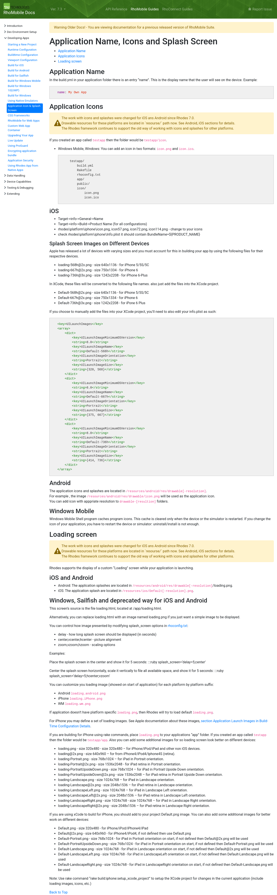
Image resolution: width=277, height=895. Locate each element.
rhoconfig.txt (177, 626)
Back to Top (58, 892)
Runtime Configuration (22, 49)
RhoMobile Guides (145, 9)
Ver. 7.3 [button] (56, 9)
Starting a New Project (22, 44)
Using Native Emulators (23, 100)
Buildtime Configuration (23, 54)
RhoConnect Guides (177, 9)
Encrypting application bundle (22, 153)
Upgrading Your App (20, 135)
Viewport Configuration (22, 60)
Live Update (15, 140)
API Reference (116, 9)
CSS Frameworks (19, 115)
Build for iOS (16, 65)
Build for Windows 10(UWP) (19, 88)
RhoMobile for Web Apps (24, 120)
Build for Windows (19, 95)
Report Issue (260, 9)
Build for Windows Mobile (24, 80)
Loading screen (70, 61)
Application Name (71, 51)
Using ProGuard (18, 145)
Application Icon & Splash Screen (24, 108)
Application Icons (71, 56)
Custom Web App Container (19, 128)
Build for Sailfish (18, 75)
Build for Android (18, 70)
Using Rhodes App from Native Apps (23, 168)
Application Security (20, 160)
